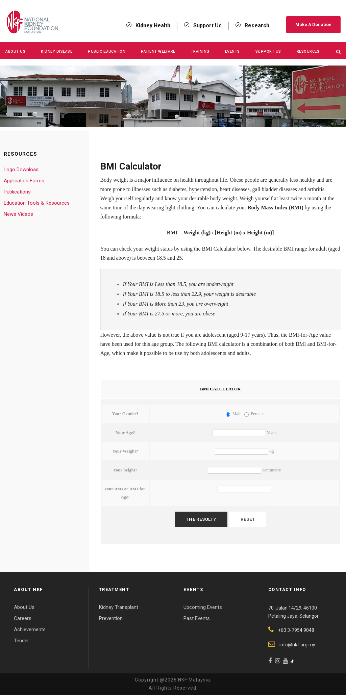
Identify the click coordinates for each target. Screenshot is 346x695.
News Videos (18, 214)
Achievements (30, 629)
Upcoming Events (202, 607)
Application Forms (24, 181)
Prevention (111, 618)
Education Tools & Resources (37, 203)
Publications (17, 192)
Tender (21, 641)
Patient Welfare (158, 51)
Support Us (268, 51)
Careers (22, 618)
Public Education (106, 51)
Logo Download (21, 169)
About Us (15, 51)
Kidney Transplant (118, 607)
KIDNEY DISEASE (56, 51)
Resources (308, 51)
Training (200, 51)
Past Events (196, 618)
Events (232, 51)
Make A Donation (313, 24)
